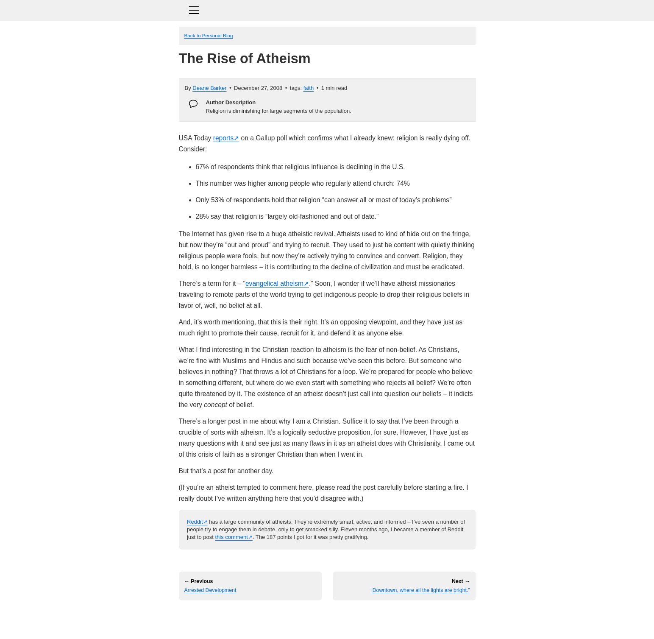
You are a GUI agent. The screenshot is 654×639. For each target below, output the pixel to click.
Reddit (195, 522)
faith (308, 88)
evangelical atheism (274, 283)
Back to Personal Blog (208, 35)
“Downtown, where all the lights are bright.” (420, 590)
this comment (231, 537)
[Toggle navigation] (327, 9)
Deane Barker (209, 88)
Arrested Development (210, 590)
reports (223, 138)
